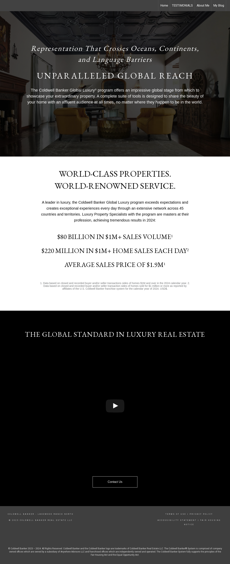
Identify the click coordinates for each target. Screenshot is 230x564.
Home (164, 5)
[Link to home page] (5, 5)
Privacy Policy (201, 514)
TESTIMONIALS (182, 5)
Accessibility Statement (177, 520)
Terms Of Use (175, 514)
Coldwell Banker (21, 514)
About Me (203, 5)
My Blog (218, 5)
